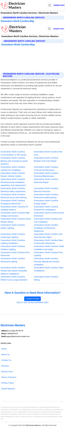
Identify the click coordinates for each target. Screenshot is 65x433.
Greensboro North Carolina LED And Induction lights (48, 235)
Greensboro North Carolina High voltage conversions (15, 214)
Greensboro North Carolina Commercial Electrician (46, 168)
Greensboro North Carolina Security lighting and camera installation (46, 261)
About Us (5, 354)
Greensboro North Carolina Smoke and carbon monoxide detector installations (14, 270)
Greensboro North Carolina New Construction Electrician (48, 241)
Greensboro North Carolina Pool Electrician (15, 254)
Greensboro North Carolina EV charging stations (14, 208)
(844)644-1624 (59, 5)
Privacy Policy (7, 383)
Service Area (7, 371)
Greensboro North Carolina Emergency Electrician (13, 202)
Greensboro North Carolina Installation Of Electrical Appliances (46, 228)
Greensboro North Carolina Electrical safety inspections (13, 190)
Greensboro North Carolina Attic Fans (48, 153)
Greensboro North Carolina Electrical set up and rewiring (13, 196)
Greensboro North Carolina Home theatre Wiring (16, 220)
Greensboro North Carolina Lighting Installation (13, 241)
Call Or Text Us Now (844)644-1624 (32, 302)
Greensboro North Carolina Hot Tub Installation (48, 220)
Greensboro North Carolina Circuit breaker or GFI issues (13, 153)
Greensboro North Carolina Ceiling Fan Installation (13, 168)
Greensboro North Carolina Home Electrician (49, 214)
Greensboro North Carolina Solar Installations (48, 269)
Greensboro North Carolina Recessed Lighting (13, 260)
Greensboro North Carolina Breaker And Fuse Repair (46, 159)
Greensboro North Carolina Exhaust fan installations (46, 208)
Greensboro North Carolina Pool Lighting (48, 254)
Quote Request (8, 388)
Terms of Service (8, 377)
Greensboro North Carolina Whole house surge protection (14, 278)
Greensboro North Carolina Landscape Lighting (13, 235)
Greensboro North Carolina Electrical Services (46, 190)
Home (4, 349)
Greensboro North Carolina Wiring (46, 278)
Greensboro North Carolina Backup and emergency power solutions (14, 161)
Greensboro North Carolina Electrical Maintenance (46, 174)
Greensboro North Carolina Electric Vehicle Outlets (13, 174)
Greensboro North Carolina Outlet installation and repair (49, 248)
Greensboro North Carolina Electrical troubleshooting (46, 196)
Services (5, 366)
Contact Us (6, 360)
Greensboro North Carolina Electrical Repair (46, 180)
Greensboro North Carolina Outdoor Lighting (13, 248)
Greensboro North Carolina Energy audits (46, 202)
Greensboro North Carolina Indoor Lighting (13, 226)
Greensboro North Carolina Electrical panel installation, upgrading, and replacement (13, 182)
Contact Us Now (32, 299)
